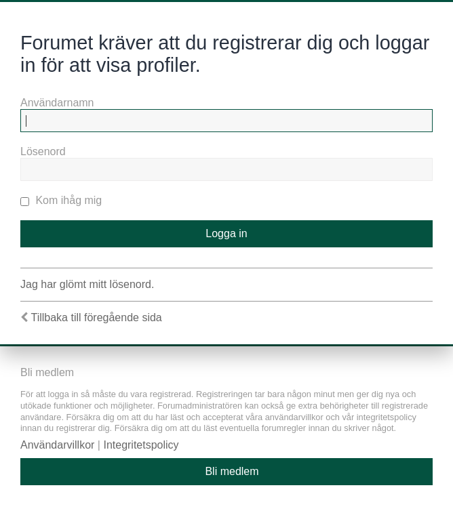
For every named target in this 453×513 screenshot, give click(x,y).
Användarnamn (57, 102)
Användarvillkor (57, 445)
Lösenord (43, 151)
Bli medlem (231, 471)
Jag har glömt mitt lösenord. (87, 284)
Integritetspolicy (140, 445)
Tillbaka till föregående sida (96, 317)
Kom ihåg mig (61, 200)
